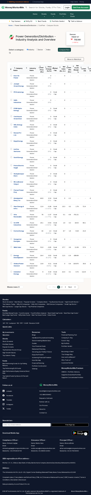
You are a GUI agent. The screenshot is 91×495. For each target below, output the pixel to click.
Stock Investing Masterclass (41, 340)
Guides (34, 343)
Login (67, 7)
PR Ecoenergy (19, 92)
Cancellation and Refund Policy (25, 477)
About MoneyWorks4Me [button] (79, 491)
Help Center (74, 2)
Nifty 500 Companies (38, 304)
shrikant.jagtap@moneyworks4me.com (16, 448)
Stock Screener (8, 302)
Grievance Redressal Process (53, 477)
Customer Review (67, 363)
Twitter (7, 409)
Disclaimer (14, 480)
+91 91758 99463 (73, 451)
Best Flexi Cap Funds (71, 313)
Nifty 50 (28, 21)
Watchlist (6, 335)
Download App (38, 2)
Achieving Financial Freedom (41, 357)
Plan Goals (72, 15)
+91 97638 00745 (15, 451)
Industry (30, 50)
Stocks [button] (44, 14)
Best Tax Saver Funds (39, 315)
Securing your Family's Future (42, 352)
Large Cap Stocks (20, 306)
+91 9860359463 (45, 394)
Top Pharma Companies (36, 306)
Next (70, 287)
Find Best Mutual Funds (10, 313)
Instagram (8, 404)
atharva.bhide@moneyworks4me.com (72, 448)
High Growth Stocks (71, 302)
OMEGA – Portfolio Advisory (70, 372)
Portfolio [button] (62, 14)
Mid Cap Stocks (8, 306)
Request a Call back (46, 398)
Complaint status (8, 477)
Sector (39, 50)
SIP (4, 323)
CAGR (26, 323)
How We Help (36, 360)
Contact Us (43, 413)
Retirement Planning (38, 349)
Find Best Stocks (8, 344)
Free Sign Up (70, 425)
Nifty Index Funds (24, 315)
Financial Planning (38, 363)
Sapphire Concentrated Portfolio (72, 377)
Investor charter (73, 477)
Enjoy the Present (37, 354)
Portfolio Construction (39, 366)
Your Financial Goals (39, 346)
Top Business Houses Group (12, 350)
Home (35, 14)
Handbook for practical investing (43, 338)
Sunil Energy (18, 157)
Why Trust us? (66, 360)
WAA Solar (17, 247)
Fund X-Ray (65, 340)
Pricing (82, 2)
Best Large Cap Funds (10, 315)
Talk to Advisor (75, 21)
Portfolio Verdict (57, 21)
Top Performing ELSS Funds (12, 368)
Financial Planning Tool (69, 335)
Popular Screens (29, 302)
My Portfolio (65, 343)
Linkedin (7, 391)
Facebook (8, 395)
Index (47, 50)
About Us (42, 409)
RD (18, 323)
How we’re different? (68, 357)
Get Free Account (80, 7)
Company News (42, 302)
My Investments (8, 332)
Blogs (34, 335)
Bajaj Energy (18, 141)
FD (7, 323)
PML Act (39, 477)
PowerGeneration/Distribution (32, 78)
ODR (65, 477)
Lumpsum (12, 323)
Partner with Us (44, 402)
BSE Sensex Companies (55, 304)
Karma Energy (19, 231)
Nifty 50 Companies (23, 304)
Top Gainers (14, 21)
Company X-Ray (67, 338)
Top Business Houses (56, 302)
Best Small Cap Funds (55, 313)
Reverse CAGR (34, 323)
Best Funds (40, 21)
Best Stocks (18, 302)
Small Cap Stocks (70, 304)
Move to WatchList (74, 59)
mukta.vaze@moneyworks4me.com (43, 448)
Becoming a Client (67, 351)
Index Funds (52, 315)
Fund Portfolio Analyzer (38, 313)
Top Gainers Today (9, 304)
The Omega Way (67, 354)
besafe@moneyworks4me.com (49, 391)
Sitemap (34, 369)
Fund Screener (24, 313)
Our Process (43, 405)
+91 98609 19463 (44, 451)
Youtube (7, 400)
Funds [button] (53, 14)
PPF (21, 323)
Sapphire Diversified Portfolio (71, 375)
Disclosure (22, 480)
